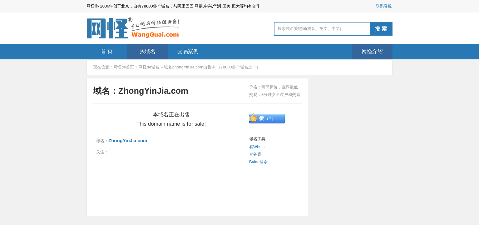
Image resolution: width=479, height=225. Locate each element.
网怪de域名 (149, 67)
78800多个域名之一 (238, 67)
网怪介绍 (372, 51)
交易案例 (188, 51)
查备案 (255, 154)
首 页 (107, 51)
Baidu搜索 (258, 161)
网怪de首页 (123, 67)
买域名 (148, 51)
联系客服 (384, 6)
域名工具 (257, 139)
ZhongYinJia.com (127, 140)
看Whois (256, 146)
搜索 (381, 29)
